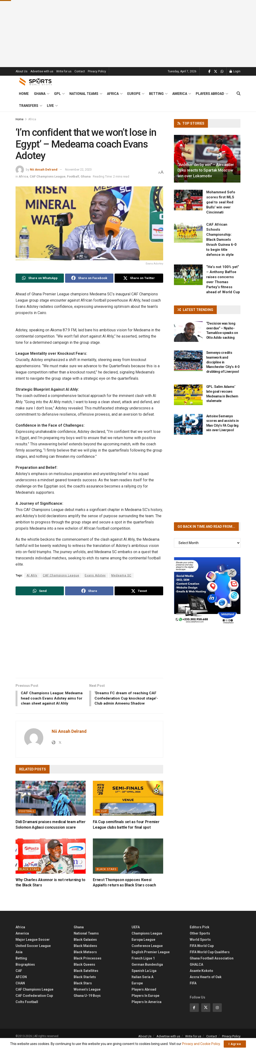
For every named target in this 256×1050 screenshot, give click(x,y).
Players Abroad (210, 94)
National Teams (83, 94)
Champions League (147, 939)
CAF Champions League (48, 176)
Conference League (147, 952)
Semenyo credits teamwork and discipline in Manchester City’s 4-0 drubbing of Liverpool (222, 362)
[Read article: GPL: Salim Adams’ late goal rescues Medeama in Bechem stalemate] (188, 394)
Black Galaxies (85, 946)
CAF (19, 977)
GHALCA (196, 971)
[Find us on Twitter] (215, 71)
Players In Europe (145, 1002)
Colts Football (27, 1008)
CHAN (20, 989)
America (179, 94)
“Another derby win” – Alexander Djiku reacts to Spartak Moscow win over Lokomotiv (206, 170)
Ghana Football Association (212, 964)
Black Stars (29, 875)
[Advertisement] (128, 33)
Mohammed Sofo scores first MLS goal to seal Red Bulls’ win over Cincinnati (220, 202)
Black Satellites (86, 977)
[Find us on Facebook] (209, 71)
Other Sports (200, 939)
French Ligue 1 (143, 964)
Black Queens (84, 971)
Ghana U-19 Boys (87, 1002)
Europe (133, 94)
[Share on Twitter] (139, 278)
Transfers (28, 106)
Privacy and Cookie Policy (201, 1044)
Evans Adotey (95, 575)
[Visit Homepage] (36, 82)
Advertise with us (41, 71)
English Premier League (151, 958)
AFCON (21, 983)
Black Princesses (87, 964)
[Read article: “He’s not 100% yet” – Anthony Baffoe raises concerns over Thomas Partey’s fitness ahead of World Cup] (188, 274)
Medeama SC (121, 575)
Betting (156, 94)
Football (73, 176)
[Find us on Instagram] (217, 1014)
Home (24, 94)
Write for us (64, 71)
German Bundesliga (147, 971)
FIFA (193, 989)
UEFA (136, 933)
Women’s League (87, 996)
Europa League (143, 946)
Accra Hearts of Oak (206, 983)
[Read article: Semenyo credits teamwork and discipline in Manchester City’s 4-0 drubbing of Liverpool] (188, 360)
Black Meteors (85, 958)
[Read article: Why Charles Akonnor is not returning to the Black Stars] (51, 862)
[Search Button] (238, 94)
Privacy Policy (97, 71)
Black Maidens (85, 952)
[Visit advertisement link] (207, 590)
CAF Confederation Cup (34, 1002)
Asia (19, 958)
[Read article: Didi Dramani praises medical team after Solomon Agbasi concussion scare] (51, 804)
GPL (57, 94)
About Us (22, 71)
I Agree (234, 1044)
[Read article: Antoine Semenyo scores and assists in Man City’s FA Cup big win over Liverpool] (188, 424)
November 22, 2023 (78, 169)
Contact (79, 71)
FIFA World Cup (202, 952)
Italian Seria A (142, 983)
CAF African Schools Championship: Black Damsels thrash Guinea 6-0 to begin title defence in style (221, 239)
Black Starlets (85, 983)
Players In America (146, 1008)
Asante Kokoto (201, 977)
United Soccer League (33, 952)
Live (50, 106)
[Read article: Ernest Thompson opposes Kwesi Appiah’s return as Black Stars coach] (128, 862)
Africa (113, 94)
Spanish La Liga (144, 977)
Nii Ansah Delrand (43, 169)
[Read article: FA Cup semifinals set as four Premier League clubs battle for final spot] (128, 804)
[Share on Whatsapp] (40, 278)
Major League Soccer (33, 946)
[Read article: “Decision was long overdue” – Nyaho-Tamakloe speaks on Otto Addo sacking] (188, 331)
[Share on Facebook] (89, 278)
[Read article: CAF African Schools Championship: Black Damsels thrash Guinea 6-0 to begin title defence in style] (188, 232)
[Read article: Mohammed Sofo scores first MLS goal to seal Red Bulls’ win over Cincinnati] (188, 200)
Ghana (39, 94)
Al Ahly (32, 575)
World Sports (200, 946)
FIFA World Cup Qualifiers (210, 958)
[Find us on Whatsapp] (222, 71)
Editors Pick (199, 933)
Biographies (25, 971)
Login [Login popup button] (234, 71)
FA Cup (102, 817)
